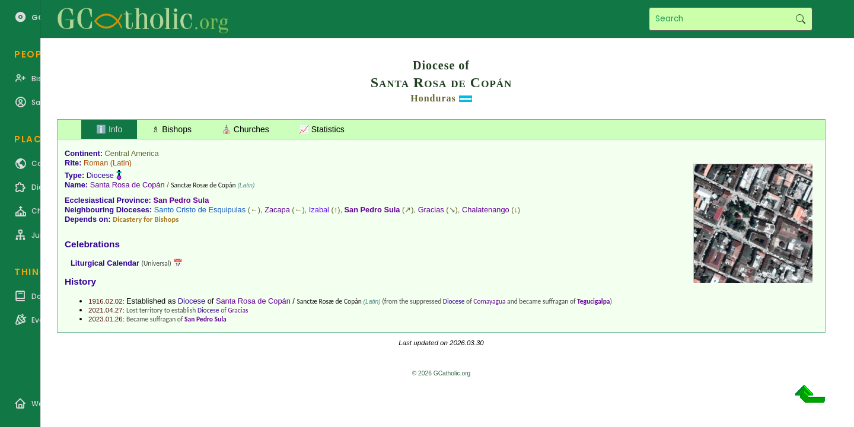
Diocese (100, 175)
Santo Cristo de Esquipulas (200, 209)
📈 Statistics (322, 129)
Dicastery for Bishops (146, 219)
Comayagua (489, 301)
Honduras (432, 98)
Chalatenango (485, 209)
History (80, 281)
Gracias (431, 209)
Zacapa (277, 209)
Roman (96, 162)
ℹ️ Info (109, 129)
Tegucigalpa (593, 301)
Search (800, 19)
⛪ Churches (245, 129)
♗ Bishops (172, 129)
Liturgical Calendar (105, 263)
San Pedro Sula (181, 200)
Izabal (319, 209)
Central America (132, 153)
